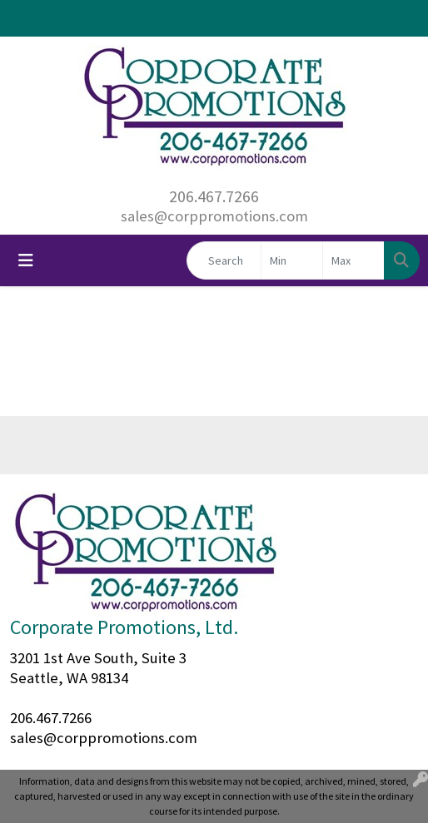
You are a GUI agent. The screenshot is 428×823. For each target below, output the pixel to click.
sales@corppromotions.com (214, 216)
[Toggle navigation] (25, 260)
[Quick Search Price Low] (292, 260)
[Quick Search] (224, 260)
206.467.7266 (214, 196)
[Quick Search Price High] (353, 260)
